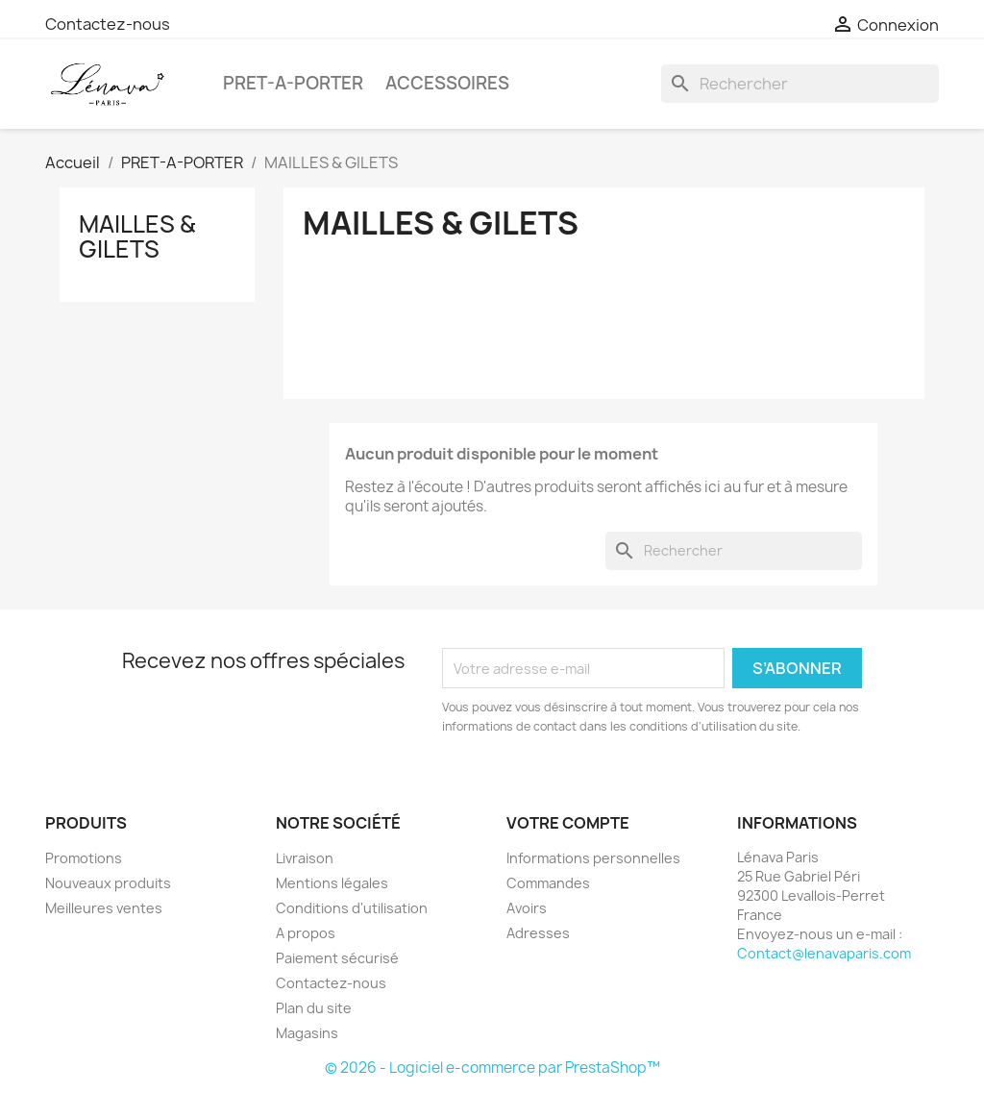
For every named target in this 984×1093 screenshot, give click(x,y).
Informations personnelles (593, 858)
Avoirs (526, 908)
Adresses (538, 933)
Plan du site (314, 1008)
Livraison (304, 858)
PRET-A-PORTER (293, 83)
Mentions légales (332, 883)
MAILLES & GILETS (137, 236)
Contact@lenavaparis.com (824, 953)
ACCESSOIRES (447, 83)
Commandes (548, 883)
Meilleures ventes (103, 908)
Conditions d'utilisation (352, 908)
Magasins (307, 1033)
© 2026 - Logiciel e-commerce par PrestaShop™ (492, 1067)
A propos (305, 933)
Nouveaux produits (108, 883)
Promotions (83, 858)
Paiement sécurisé (337, 958)
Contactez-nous (107, 24)
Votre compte (567, 822)
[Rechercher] (800, 83)
